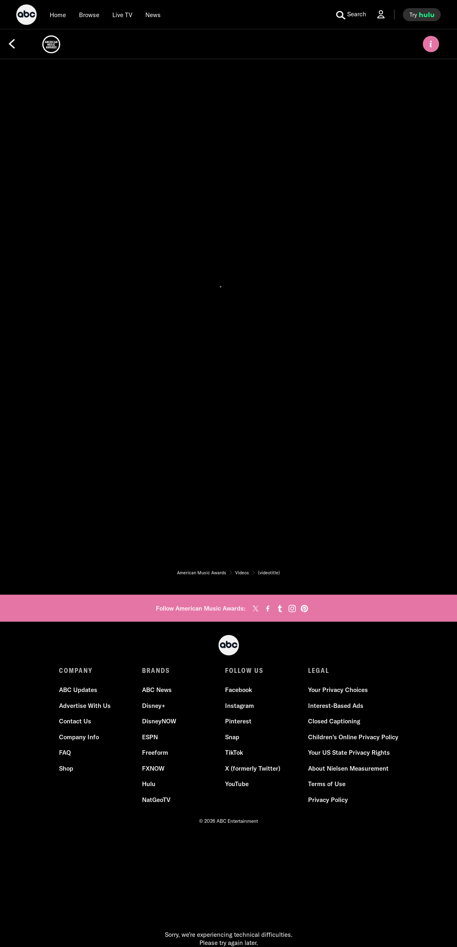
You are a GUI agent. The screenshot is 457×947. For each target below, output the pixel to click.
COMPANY (76, 670)
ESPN (150, 737)
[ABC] (26, 15)
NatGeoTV (156, 800)
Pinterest (238, 721)
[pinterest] (304, 608)
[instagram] (292, 608)
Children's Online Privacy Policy (353, 737)
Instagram (239, 706)
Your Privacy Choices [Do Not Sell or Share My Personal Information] (338, 690)
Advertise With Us (85, 706)
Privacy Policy (328, 800)
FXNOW (153, 768)
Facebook (238, 690)
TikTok (234, 752)
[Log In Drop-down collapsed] (381, 14)
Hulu (148, 784)
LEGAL (318, 670)
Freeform (155, 752)
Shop (66, 768)
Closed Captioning (334, 721)
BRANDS (156, 670)
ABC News (157, 690)
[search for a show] (351, 14)
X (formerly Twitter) (252, 768)
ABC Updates (78, 690)
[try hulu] (422, 14)
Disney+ (153, 706)
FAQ (65, 752)
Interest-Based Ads (335, 706)
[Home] (58, 15)
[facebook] (267, 608)
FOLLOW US (244, 670)
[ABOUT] (431, 44)
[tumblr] (280, 608)
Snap (232, 737)
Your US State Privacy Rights (349, 752)
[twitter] (255, 608)
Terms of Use (326, 784)
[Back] (12, 44)
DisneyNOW (159, 721)
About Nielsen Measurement (348, 768)
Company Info (79, 737)
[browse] (89, 15)
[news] (153, 15)
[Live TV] (122, 15)
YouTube (237, 784)
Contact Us (75, 721)
